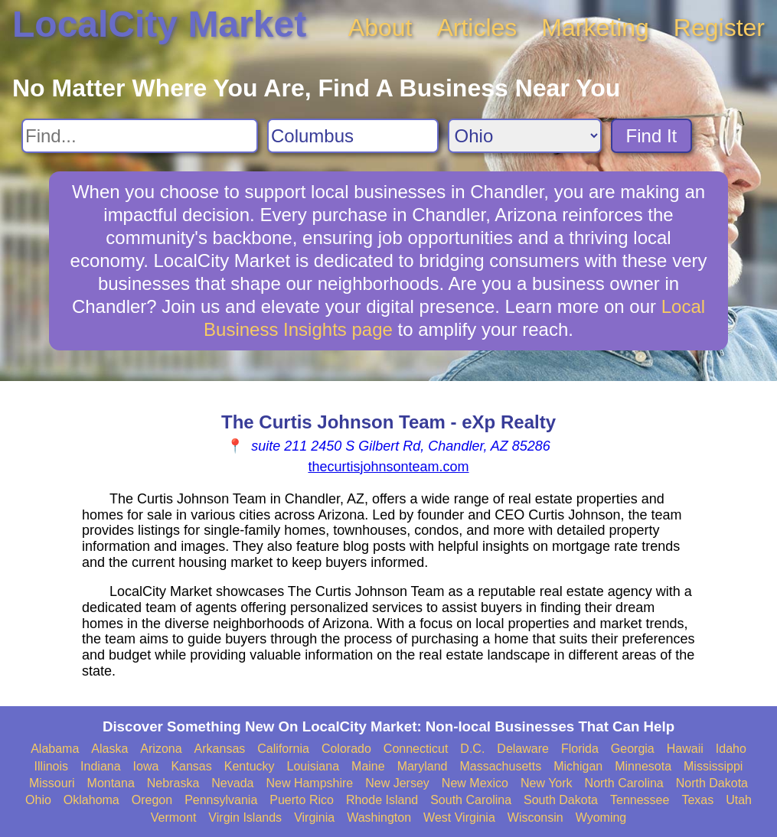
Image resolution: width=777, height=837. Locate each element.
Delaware (523, 748)
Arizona (160, 748)
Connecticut (416, 748)
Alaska (109, 748)
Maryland (422, 766)
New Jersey (397, 783)
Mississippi (713, 766)
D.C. (472, 748)
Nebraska (173, 783)
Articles (476, 27)
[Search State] (525, 136)
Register (719, 27)
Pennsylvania (220, 799)
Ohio (38, 799)
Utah (739, 799)
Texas (697, 799)
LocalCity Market (159, 24)
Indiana (100, 766)
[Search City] (353, 136)
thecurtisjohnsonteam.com (388, 466)
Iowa (146, 766)
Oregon (152, 799)
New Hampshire (309, 783)
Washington (379, 817)
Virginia (314, 817)
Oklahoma (91, 799)
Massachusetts (500, 766)
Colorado (346, 748)
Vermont (174, 817)
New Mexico (475, 783)
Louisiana (313, 766)
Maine (368, 766)
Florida (580, 748)
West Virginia (459, 817)
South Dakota (561, 799)
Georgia (633, 748)
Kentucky (249, 766)
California (283, 748)
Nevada (232, 783)
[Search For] (139, 136)
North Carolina (624, 783)
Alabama (55, 748)
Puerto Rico (301, 799)
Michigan (577, 766)
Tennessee (639, 799)
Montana (111, 783)
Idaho (731, 748)
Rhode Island (382, 799)
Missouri (52, 783)
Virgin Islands (245, 817)
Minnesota (643, 766)
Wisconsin (535, 817)
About (380, 27)
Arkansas (220, 748)
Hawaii (685, 748)
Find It (651, 135)
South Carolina (470, 799)
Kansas (191, 766)
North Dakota (712, 783)
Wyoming (601, 817)
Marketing (595, 27)
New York (547, 783)
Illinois (51, 766)
